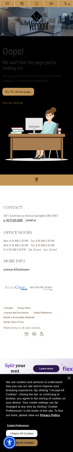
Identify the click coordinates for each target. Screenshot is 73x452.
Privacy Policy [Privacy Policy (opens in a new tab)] (24, 308)
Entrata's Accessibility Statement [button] (19, 317)
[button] (7, 3)
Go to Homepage (18, 91)
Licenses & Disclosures (16, 269)
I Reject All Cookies (21, 433)
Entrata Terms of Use (14, 322)
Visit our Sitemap (12, 103)
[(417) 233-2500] (65, 3)
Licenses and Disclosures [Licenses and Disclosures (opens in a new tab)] (16, 312)
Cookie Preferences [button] (42, 312)
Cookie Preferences (18, 425)
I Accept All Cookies (22, 442)
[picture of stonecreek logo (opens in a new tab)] (16, 288)
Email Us (31, 220)
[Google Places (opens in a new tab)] (36, 179)
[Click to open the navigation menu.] (65, 15)
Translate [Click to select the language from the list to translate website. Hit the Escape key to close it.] (8, 308)
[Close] (69, 378)
